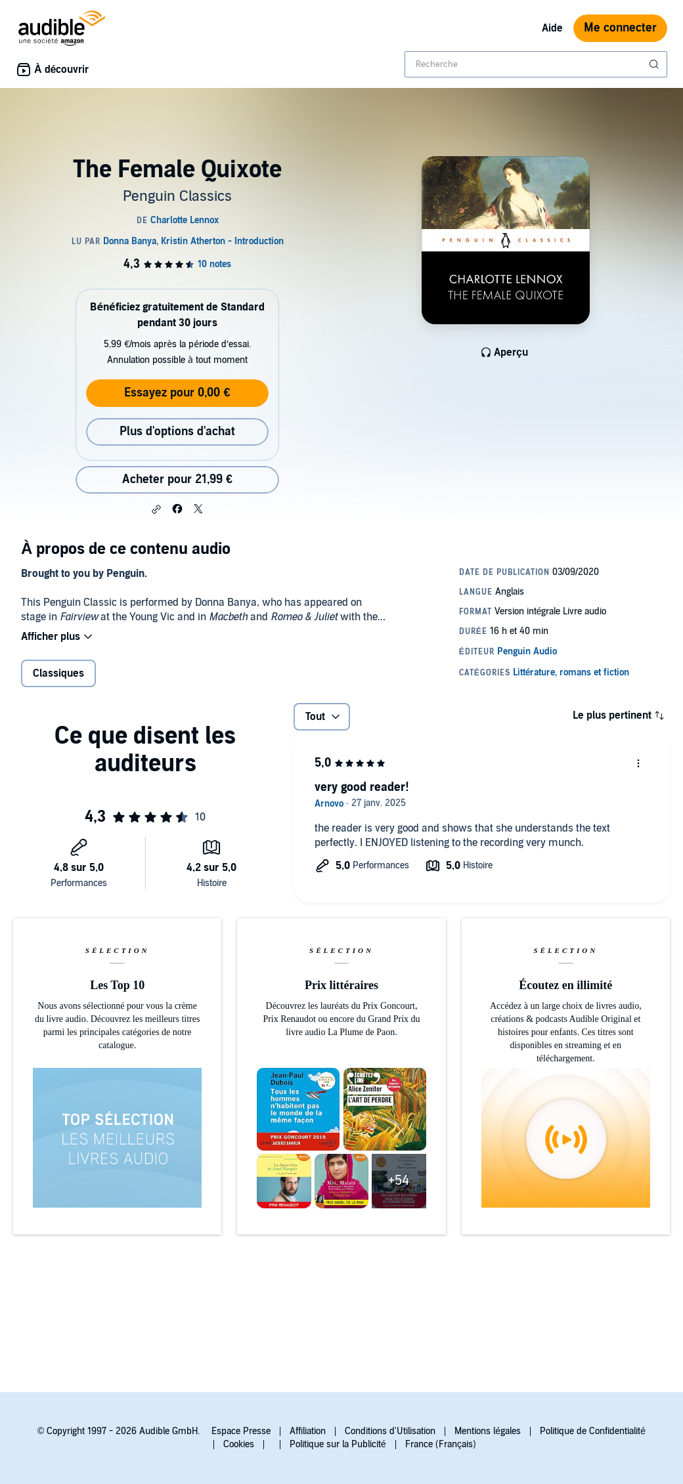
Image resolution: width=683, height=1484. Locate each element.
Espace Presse (241, 1431)
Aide (552, 28)
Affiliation (308, 1431)
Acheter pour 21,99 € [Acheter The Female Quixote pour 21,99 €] (177, 479)
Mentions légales (487, 1431)
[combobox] (536, 64)
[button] (156, 509)
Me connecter (620, 28)
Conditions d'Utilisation (390, 1431)
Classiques (58, 673)
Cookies (238, 1444)
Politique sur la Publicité (338, 1444)
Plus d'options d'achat (177, 431)
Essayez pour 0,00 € (177, 393)
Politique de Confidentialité (593, 1431)
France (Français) (440, 1444)
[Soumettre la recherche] (655, 64)
